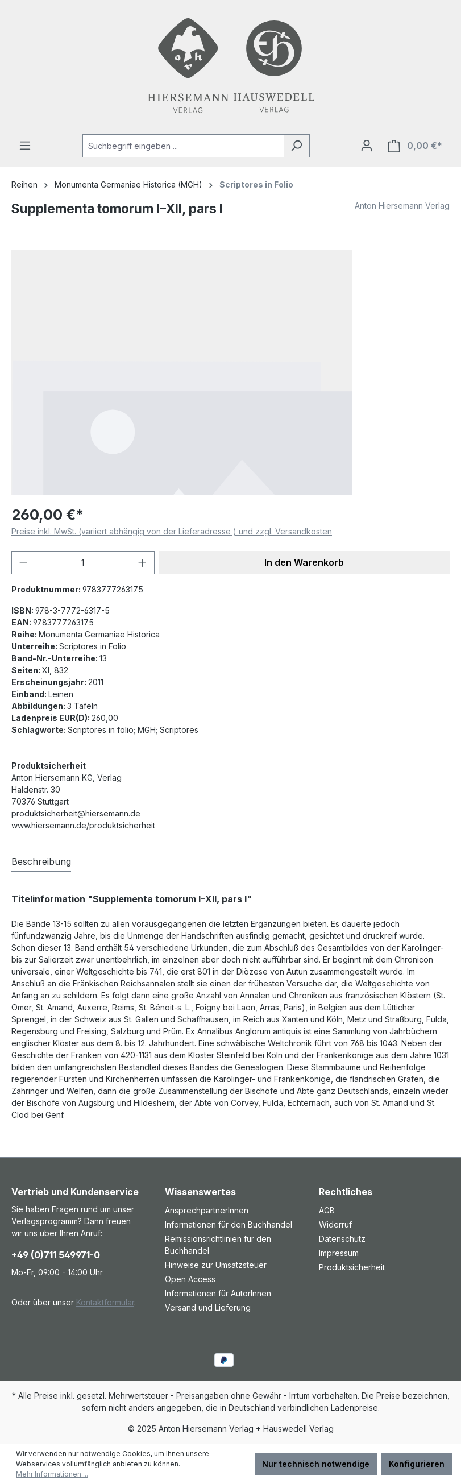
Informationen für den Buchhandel (228, 1224)
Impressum (339, 1253)
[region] (230, 372)
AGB (327, 1210)
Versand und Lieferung (208, 1307)
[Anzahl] (83, 562)
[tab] (41, 862)
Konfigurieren (417, 1464)
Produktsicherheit (352, 1267)
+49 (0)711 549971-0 (55, 1255)
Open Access (190, 1279)
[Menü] (25, 145)
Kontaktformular (105, 1302)
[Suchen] (296, 145)
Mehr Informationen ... (52, 1474)
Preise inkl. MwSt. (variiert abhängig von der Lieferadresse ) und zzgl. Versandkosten (171, 531)
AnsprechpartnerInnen (206, 1210)
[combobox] (183, 145)
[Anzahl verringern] (23, 562)
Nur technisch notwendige (315, 1464)
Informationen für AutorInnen (218, 1293)
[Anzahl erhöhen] (143, 562)
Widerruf (335, 1224)
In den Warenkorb (304, 562)
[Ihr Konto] (366, 145)
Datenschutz (342, 1238)
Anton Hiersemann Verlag (402, 205)
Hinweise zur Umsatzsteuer (216, 1265)
